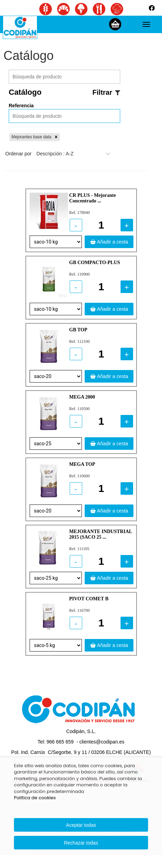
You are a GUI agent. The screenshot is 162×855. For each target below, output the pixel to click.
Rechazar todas (81, 843)
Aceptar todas (81, 825)
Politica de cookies (35, 797)
